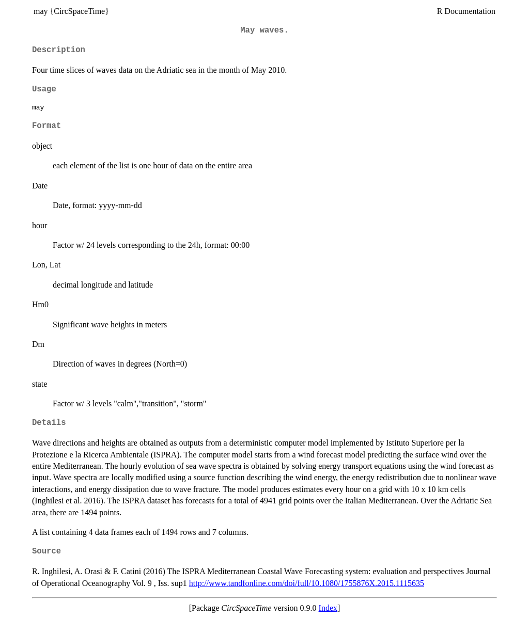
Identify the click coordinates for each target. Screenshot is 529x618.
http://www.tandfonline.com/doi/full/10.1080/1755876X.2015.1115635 (306, 583)
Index (328, 608)
